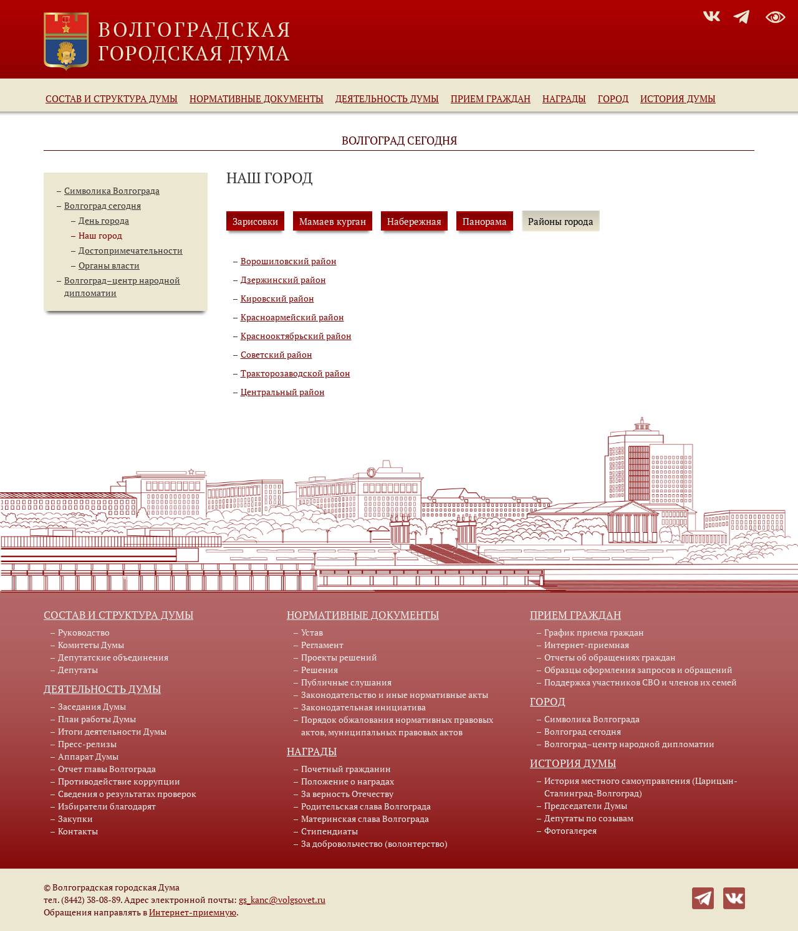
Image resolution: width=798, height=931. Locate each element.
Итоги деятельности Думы (112, 731)
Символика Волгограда (112, 190)
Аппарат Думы (88, 756)
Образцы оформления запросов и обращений (638, 670)
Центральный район (283, 392)
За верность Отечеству (347, 794)
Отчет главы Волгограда (107, 769)
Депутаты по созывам (588, 818)
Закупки (75, 818)
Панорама (485, 221)
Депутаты (78, 670)
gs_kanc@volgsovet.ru (282, 899)
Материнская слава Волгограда (365, 818)
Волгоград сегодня (102, 205)
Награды (564, 98)
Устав (312, 632)
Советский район (276, 354)
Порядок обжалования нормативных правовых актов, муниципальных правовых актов (397, 726)
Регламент (322, 645)
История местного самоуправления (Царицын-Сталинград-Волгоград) (641, 787)
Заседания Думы (92, 706)
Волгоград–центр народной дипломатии (629, 744)
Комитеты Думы (91, 645)
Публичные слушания (346, 682)
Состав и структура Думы (112, 98)
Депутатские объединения (113, 657)
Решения (319, 670)
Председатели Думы (585, 805)
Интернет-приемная (586, 645)
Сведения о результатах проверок (127, 794)
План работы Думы (97, 719)
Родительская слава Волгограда (366, 806)
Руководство (84, 632)
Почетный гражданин (346, 769)
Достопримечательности (131, 250)
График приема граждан (594, 632)
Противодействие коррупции (119, 781)
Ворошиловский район (289, 261)
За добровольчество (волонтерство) (374, 843)
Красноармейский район (292, 317)
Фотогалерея (570, 830)
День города (104, 220)
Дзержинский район (283, 279)
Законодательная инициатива (363, 707)
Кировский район (277, 298)
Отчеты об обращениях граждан (610, 657)
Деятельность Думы (387, 98)
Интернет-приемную (192, 912)
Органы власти (109, 265)
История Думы (678, 98)
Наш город (100, 235)
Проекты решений (339, 657)
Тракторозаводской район (295, 373)
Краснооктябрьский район (296, 335)
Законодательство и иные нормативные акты (394, 694)
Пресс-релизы (87, 744)
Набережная (414, 221)
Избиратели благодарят (107, 806)
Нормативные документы (257, 98)
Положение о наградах (347, 781)
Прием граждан (491, 98)
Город (613, 98)
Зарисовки (255, 221)
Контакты (78, 831)
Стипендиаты (329, 831)
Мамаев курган (332, 221)
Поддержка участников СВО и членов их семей (640, 682)
